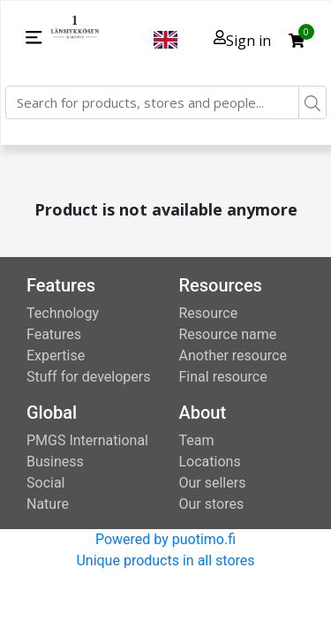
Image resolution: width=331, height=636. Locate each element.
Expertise (55, 355)
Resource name (228, 334)
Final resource (223, 376)
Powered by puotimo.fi (165, 539)
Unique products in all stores (165, 560)
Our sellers (212, 482)
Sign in (242, 40)
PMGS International (87, 440)
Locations (210, 461)
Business (55, 461)
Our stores (211, 504)
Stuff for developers (88, 376)
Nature (47, 504)
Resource (208, 313)
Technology (62, 313)
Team (196, 440)
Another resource (233, 355)
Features (53, 334)
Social (45, 482)
